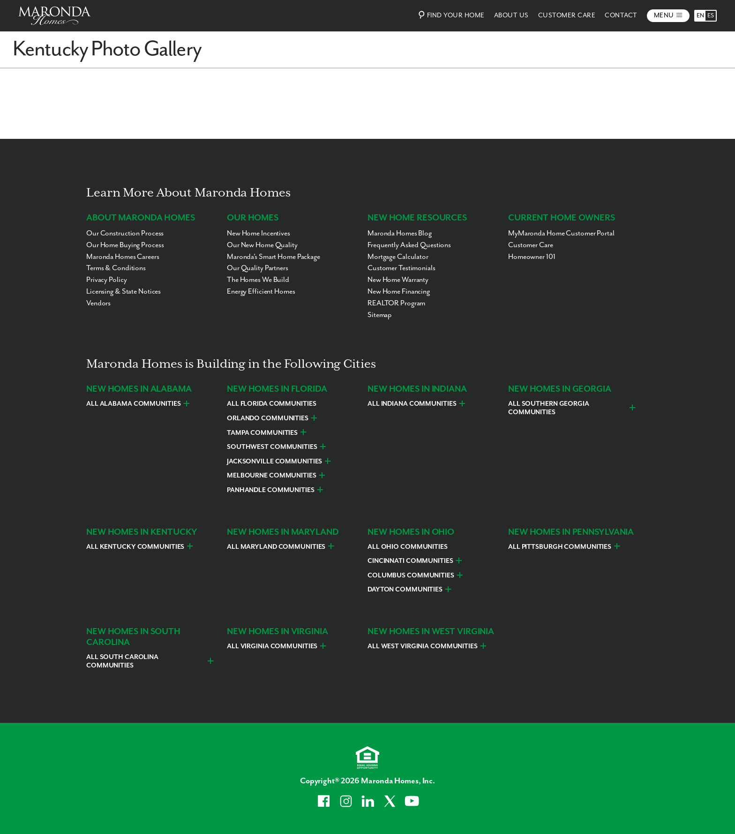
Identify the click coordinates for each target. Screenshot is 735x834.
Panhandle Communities (271, 490)
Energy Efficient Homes (261, 291)
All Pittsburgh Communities (559, 547)
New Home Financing (399, 291)
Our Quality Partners (257, 268)
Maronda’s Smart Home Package (273, 256)
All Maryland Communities (276, 547)
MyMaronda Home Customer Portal (561, 233)
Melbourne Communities (271, 475)
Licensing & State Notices (123, 291)
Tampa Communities (262, 433)
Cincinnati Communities (410, 561)
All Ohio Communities (408, 547)
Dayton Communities (405, 589)
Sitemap (380, 315)
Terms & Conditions (116, 268)
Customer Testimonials (401, 268)
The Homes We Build (258, 279)
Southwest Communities (272, 447)
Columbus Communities (411, 575)
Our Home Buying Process (125, 245)
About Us (511, 15)
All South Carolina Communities (122, 661)
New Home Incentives (258, 233)
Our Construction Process (125, 233)
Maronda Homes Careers (122, 256)
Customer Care (567, 15)
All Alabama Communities (133, 404)
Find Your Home (450, 14)
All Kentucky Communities (135, 547)
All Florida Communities (271, 404)
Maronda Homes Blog (400, 233)
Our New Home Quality (262, 245)
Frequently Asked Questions (409, 245)
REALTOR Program (396, 303)
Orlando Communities (267, 418)
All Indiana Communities (412, 404)
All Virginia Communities (272, 646)
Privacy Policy (106, 279)
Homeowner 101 (531, 256)
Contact (621, 15)
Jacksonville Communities (274, 461)
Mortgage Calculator (398, 256)
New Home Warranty (398, 279)
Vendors (98, 303)
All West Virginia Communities (423, 646)
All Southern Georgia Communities (548, 408)
